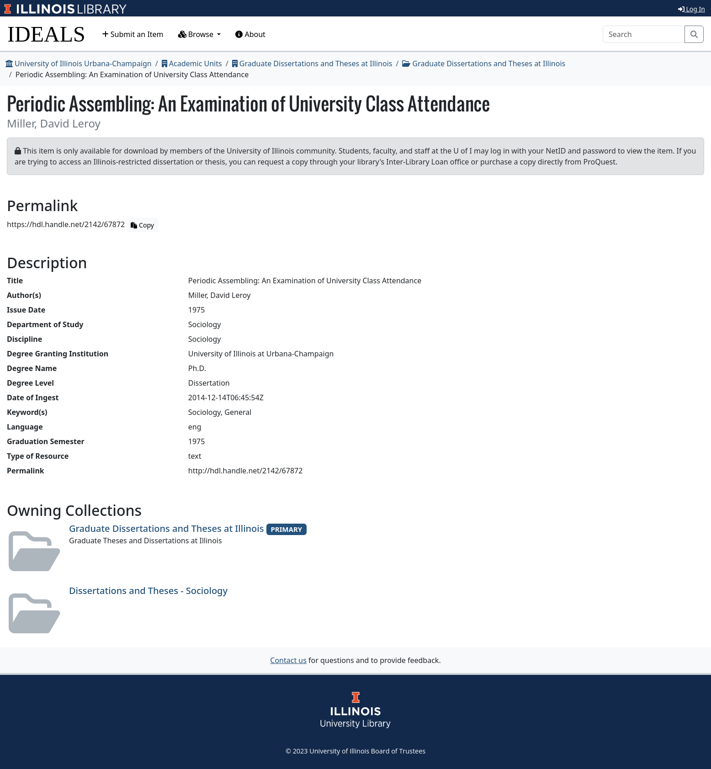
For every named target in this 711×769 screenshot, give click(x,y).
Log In (691, 9)
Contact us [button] (288, 660)
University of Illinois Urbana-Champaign (78, 63)
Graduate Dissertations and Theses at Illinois (312, 63)
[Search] (644, 34)
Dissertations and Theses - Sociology (148, 590)
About (250, 34)
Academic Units (192, 63)
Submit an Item (133, 34)
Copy (142, 225)
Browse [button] (197, 34)
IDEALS (46, 34)
